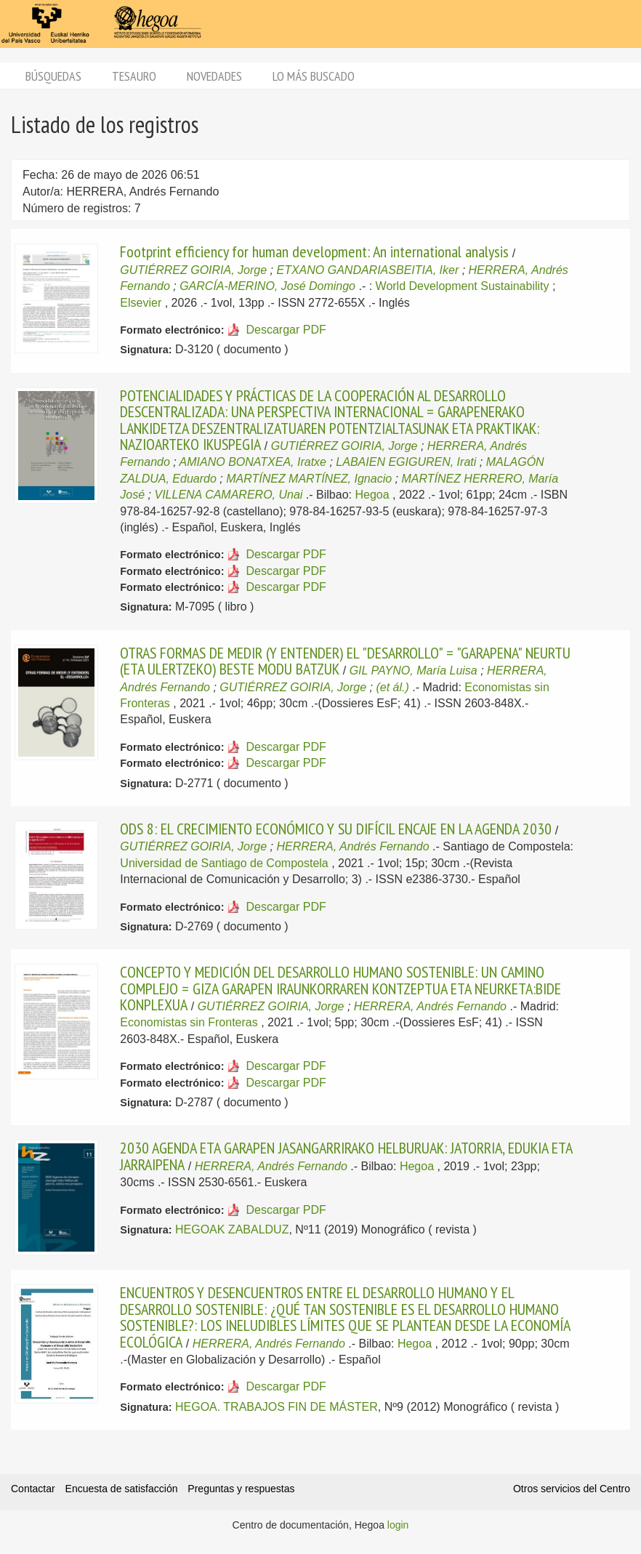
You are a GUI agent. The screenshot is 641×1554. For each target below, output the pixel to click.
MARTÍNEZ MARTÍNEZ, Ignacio (309, 478)
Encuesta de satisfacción (121, 1488)
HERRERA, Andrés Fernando (352, 846)
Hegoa (372, 494)
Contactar (33, 1488)
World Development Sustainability (462, 286)
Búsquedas (53, 76)
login (398, 1525)
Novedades (214, 76)
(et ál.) (392, 687)
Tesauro (134, 76)
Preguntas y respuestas (241, 1488)
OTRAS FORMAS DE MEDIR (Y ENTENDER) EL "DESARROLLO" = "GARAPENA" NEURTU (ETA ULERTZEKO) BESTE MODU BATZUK (345, 661)
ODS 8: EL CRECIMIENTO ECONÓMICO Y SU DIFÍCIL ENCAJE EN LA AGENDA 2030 (336, 828)
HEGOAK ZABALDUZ (232, 1229)
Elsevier (140, 303)
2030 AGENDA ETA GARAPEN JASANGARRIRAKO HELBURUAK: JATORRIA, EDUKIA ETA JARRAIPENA (346, 1156)
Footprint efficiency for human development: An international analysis (314, 251)
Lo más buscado (314, 76)
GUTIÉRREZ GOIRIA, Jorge (193, 270)
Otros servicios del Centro (571, 1488)
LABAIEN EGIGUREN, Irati (406, 462)
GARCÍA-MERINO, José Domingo (267, 286)
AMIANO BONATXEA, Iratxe (253, 462)
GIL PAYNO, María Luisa (413, 670)
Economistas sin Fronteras (188, 1022)
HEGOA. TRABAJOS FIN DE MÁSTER (276, 1407)
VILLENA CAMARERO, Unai (228, 494)
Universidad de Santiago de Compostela (224, 863)
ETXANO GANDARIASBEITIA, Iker (367, 270)
